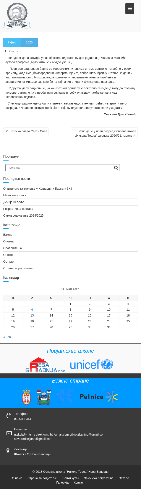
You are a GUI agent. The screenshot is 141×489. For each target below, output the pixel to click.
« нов (7, 337)
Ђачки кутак (70, 478)
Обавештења (12, 248)
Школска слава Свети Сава (28, 131)
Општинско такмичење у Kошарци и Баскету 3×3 (37, 188)
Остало (8, 261)
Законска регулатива (98, 478)
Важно (7, 234)
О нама (8, 241)
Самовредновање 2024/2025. (23, 215)
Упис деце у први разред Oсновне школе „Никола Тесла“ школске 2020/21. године (105, 133)
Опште (13, 51)
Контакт (79, 482)
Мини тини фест (14, 195)
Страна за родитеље (17, 268)
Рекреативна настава (18, 209)
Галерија (62, 482)
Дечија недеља (13, 202)
